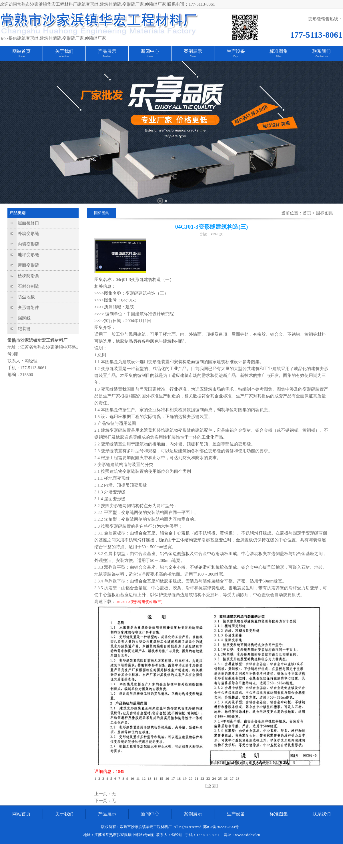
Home (21, 56)
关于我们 (64, 51)
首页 (307, 213)
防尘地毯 (26, 297)
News (150, 56)
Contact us (321, 56)
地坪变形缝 (28, 254)
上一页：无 (105, 793)
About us (64, 56)
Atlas (278, 56)
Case (193, 56)
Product (107, 56)
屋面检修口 (28, 223)
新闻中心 (150, 51)
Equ (235, 56)
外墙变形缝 (28, 233)
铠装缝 (24, 328)
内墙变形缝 (28, 244)
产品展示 (107, 51)
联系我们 (321, 51)
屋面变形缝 (28, 265)
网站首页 (21, 51)
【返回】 (211, 786)
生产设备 (236, 51)
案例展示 (193, 51)
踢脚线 (24, 318)
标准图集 (279, 51)
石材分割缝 (28, 286)
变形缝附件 (28, 307)
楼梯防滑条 (28, 276)
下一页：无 (105, 800)
